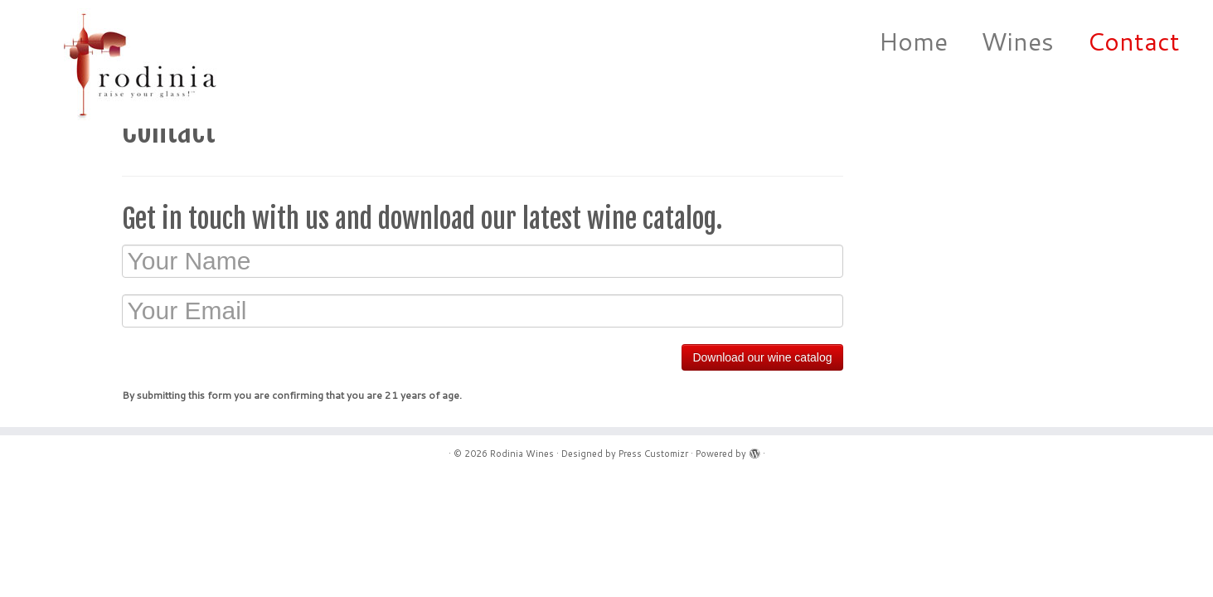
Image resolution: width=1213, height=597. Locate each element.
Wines (1017, 41)
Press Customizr (653, 453)
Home (913, 41)
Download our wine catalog (762, 357)
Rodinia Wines (522, 453)
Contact (1133, 41)
